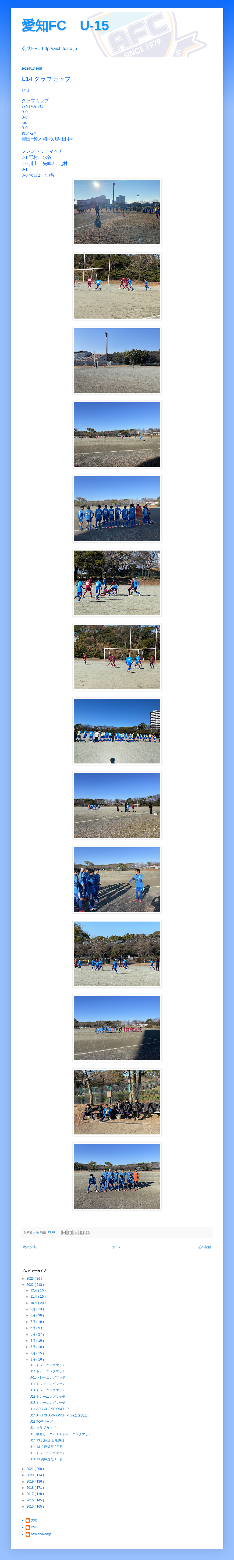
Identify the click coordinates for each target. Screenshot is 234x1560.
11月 (34, 1296)
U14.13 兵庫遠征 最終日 (47, 1440)
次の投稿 (29, 1247)
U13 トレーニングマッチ (47, 1365)
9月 (33, 1309)
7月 (33, 1322)
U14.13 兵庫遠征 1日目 (46, 1459)
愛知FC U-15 (65, 25)
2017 (31, 1494)
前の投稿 (204, 1247)
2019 (31, 1481)
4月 (33, 1341)
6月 (33, 1328)
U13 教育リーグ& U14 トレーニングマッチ (60, 1434)
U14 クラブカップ (43, 1428)
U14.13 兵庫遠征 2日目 (46, 1447)
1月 (33, 1359)
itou (33, 1527)
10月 (34, 1303)
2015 (31, 1506)
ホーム (117, 1247)
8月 (33, 1315)
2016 (31, 1500)
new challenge (41, 1534)
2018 (31, 1488)
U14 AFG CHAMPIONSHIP (49, 1409)
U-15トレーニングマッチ (48, 1377)
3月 (33, 1347)
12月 (34, 1290)
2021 (31, 1469)
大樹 (34, 1520)
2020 (31, 1475)
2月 (33, 1353)
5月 (33, 1334)
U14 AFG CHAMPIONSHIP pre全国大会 (58, 1415)
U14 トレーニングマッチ (47, 1371)
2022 (31, 1285)
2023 (31, 1278)
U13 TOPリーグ (41, 1421)
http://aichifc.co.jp (59, 48)
